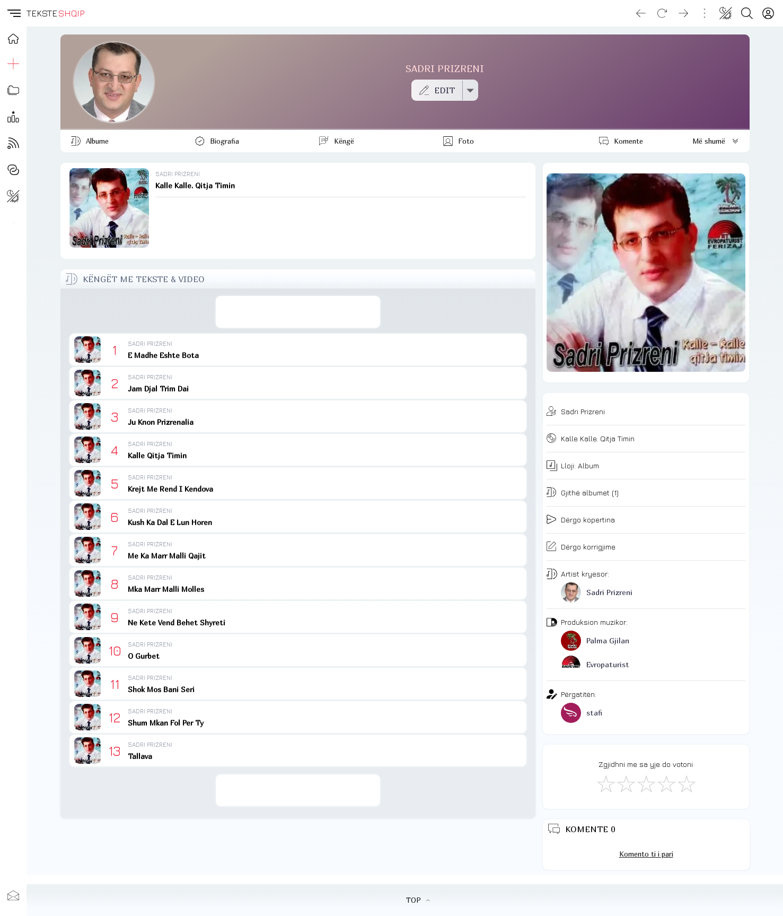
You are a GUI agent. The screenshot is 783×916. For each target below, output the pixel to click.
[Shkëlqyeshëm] (686, 783)
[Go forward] (683, 13)
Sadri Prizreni (583, 411)
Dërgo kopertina (588, 519)
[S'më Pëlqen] (605, 783)
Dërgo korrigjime (588, 546)
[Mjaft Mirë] (666, 783)
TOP (418, 900)
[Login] (768, 13)
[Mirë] (646, 783)
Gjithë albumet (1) (590, 492)
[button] (13, 13)
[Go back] (641, 13)
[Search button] (747, 13)
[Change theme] (725, 13)
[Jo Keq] (625, 783)
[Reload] (662, 13)
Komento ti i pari (646, 854)
